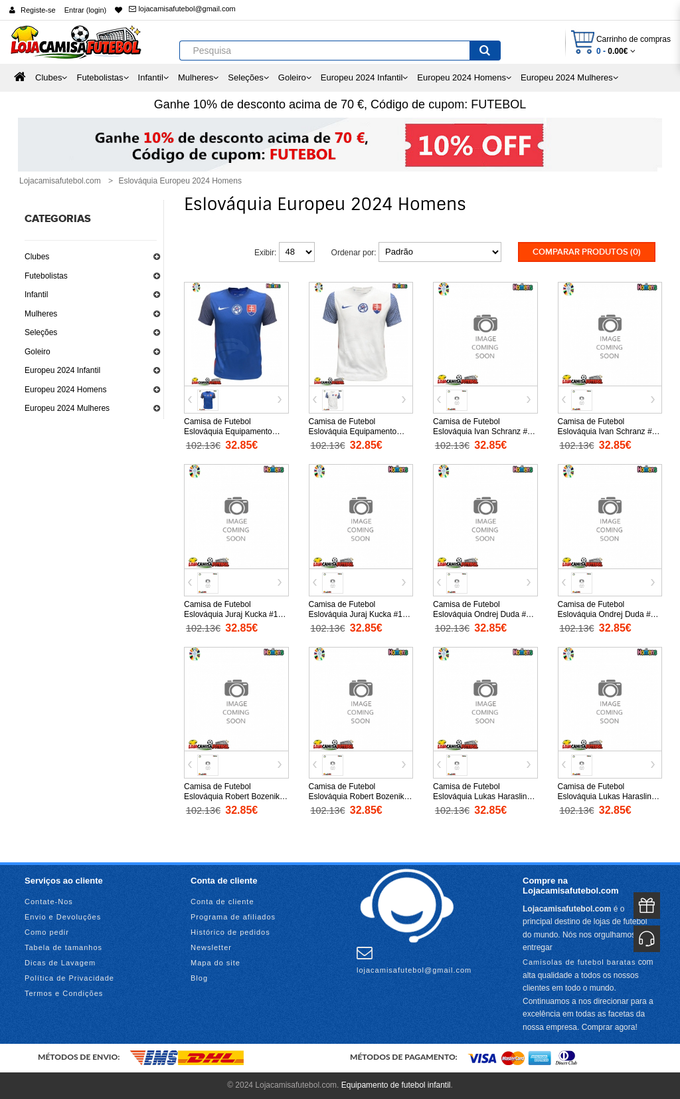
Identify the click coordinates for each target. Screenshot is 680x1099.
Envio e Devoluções (63, 917)
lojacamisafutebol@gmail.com (182, 9)
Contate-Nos (49, 902)
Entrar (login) (85, 10)
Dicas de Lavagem (60, 963)
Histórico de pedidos (230, 932)
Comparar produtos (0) (587, 252)
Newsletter (211, 947)
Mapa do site (215, 963)
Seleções (41, 332)
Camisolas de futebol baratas (579, 962)
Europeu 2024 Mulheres (67, 408)
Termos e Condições (64, 993)
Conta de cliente (222, 902)
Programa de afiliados (233, 917)
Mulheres (41, 313)
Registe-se (38, 10)
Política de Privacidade (69, 978)
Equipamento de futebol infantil (396, 1085)
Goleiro (37, 351)
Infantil (36, 294)
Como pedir (47, 932)
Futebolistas (46, 276)
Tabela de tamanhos (63, 947)
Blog (199, 978)
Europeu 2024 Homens (65, 389)
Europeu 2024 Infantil (62, 370)
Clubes (37, 256)
